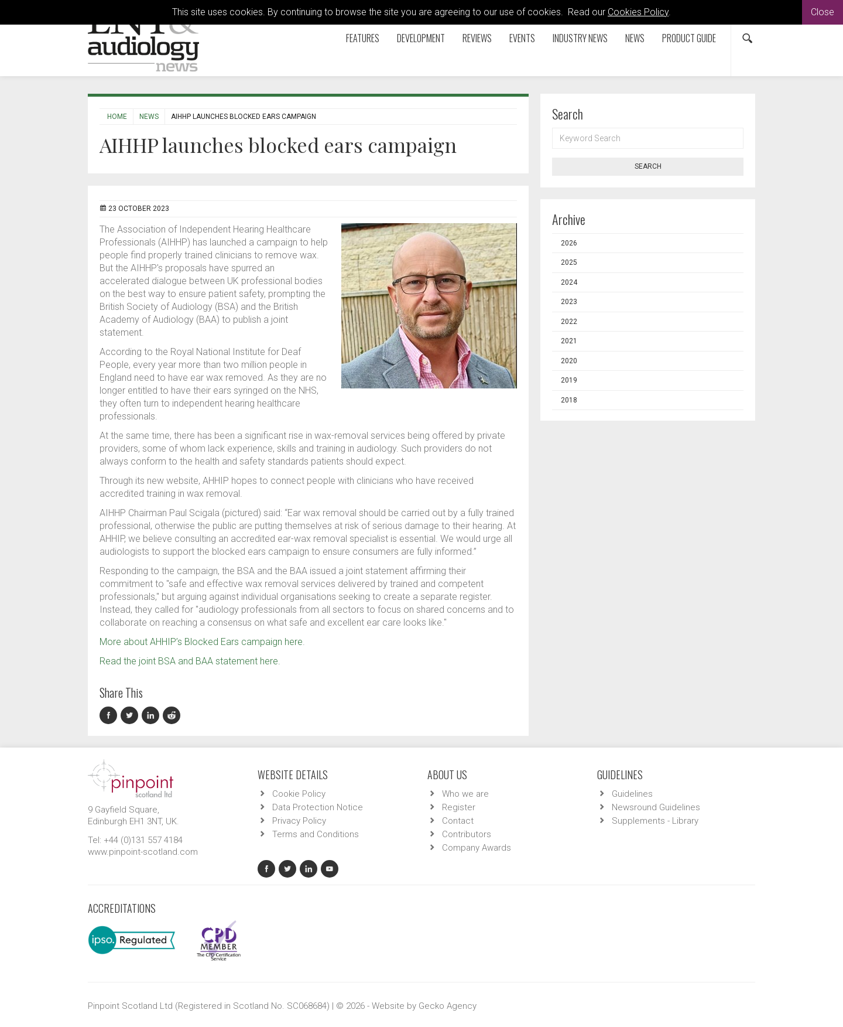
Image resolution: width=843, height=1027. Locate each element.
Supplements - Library (655, 821)
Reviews (477, 38)
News (635, 38)
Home (117, 116)
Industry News (580, 38)
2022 (569, 322)
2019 (569, 380)
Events (522, 38)
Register (458, 807)
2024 (569, 282)
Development (421, 38)
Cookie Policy (298, 794)
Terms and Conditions (315, 834)
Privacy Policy (299, 821)
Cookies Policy (638, 12)
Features (362, 38)
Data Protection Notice (317, 807)
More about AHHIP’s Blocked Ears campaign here (201, 641)
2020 (569, 361)
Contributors (466, 834)
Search (648, 166)
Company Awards (476, 847)
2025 (569, 262)
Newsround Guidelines (656, 807)
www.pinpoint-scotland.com (143, 852)
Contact (458, 821)
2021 (569, 341)
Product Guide (689, 38)
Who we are (465, 794)
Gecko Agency (448, 1006)
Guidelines (632, 794)
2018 (569, 400)
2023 (569, 302)
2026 (569, 243)
